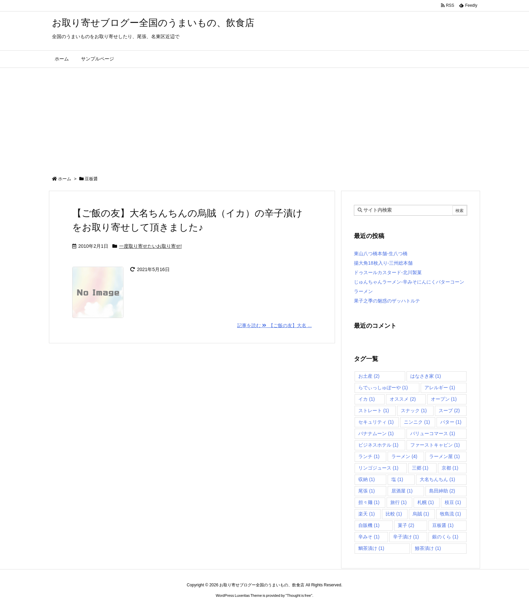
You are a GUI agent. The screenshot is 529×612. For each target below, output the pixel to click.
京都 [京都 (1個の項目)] (450, 468)
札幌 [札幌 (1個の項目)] (425, 502)
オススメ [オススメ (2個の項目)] (403, 399)
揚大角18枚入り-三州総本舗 (383, 263)
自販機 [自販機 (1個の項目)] (369, 525)
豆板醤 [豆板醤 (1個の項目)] (442, 525)
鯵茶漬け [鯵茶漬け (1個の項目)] (428, 548)
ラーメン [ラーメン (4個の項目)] (404, 456)
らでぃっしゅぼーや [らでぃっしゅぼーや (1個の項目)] (383, 387)
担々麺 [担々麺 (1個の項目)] (369, 502)
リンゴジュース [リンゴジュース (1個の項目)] (378, 468)
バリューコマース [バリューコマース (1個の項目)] (432, 433)
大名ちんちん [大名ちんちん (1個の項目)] (437, 479)
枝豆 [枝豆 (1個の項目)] (453, 502)
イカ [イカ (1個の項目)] (366, 399)
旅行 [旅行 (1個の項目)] (398, 502)
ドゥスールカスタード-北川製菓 (388, 272)
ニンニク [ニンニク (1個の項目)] (417, 422)
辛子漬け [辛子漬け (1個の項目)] (406, 536)
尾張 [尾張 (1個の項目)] (366, 491)
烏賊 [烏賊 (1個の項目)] (421, 513)
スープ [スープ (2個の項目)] (449, 410)
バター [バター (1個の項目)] (451, 422)
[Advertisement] (264, 118)
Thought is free (299, 595)
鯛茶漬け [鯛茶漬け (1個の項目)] (371, 548)
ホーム (64, 178)
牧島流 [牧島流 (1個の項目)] (450, 513)
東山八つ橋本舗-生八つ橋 (381, 253)
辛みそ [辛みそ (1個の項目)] (369, 536)
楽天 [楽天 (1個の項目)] (366, 513)
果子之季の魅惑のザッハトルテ (387, 300)
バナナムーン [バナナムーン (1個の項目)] (376, 433)
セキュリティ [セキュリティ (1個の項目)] (376, 422)
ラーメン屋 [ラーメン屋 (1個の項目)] (444, 456)
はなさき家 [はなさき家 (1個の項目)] (425, 376)
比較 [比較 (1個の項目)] (394, 513)
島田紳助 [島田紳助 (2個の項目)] (442, 491)
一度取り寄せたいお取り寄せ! (150, 246)
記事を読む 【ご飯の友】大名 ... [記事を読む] (274, 325)
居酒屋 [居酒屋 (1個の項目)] (402, 491)
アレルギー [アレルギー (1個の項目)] (439, 387)
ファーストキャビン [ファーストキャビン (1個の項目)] (435, 445)
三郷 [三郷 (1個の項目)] (420, 468)
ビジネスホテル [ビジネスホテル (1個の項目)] (378, 445)
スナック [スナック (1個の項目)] (414, 410)
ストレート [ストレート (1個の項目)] (373, 410)
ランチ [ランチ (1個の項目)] (369, 456)
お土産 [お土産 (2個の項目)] (369, 376)
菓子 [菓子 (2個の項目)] (406, 525)
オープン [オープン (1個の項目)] (444, 399)
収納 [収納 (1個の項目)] (366, 479)
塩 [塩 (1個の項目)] (397, 479)
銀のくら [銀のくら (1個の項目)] (445, 536)
